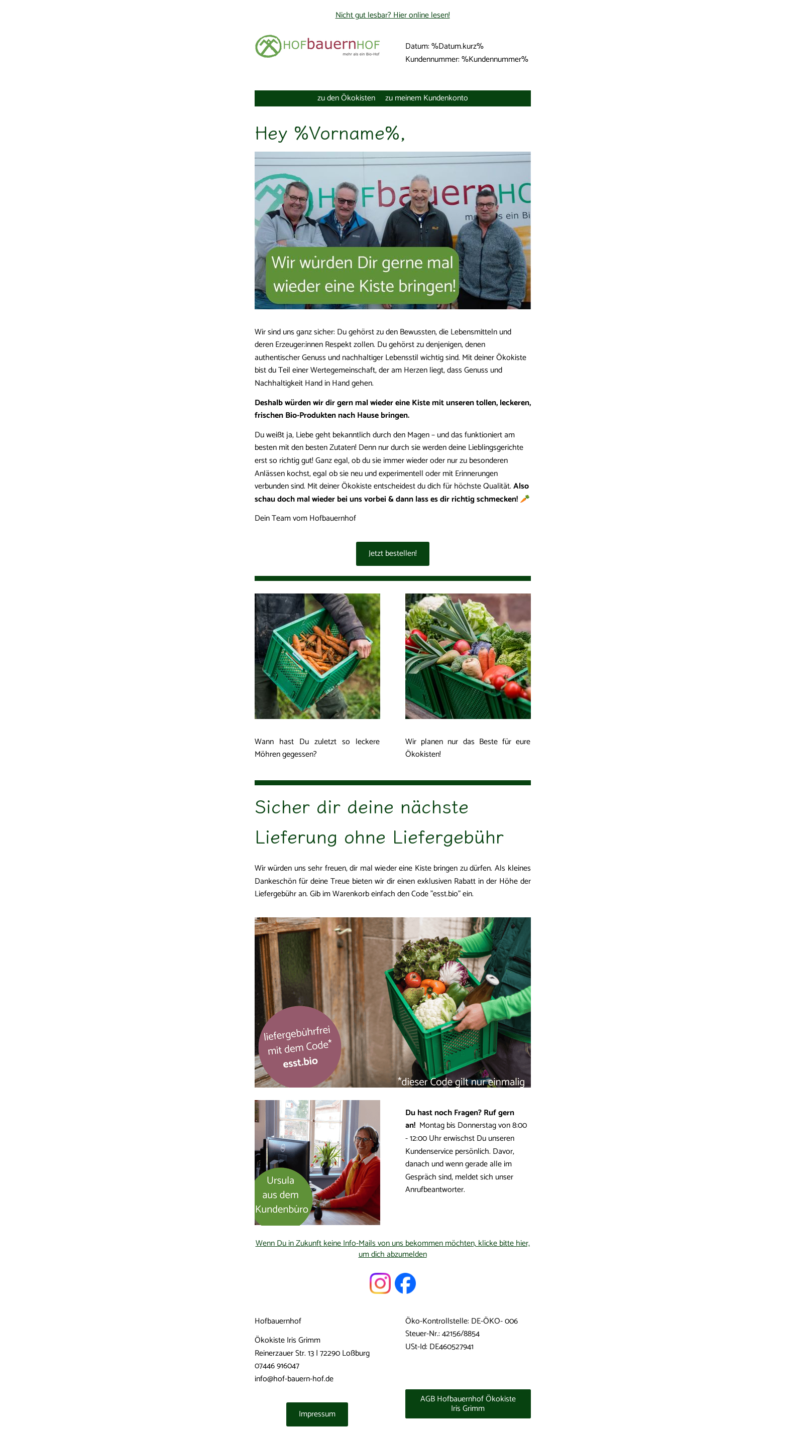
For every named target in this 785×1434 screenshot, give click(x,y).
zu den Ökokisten (346, 98)
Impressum (317, 1414)
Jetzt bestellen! (393, 553)
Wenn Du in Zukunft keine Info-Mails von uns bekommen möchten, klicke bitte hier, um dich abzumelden (393, 1249)
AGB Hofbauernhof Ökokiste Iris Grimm (468, 1403)
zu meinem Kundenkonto (426, 98)
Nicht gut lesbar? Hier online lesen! (392, 15)
